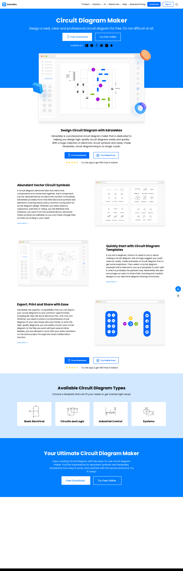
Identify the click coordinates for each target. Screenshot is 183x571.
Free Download (77, 155)
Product (56, 4)
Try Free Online (108, 36)
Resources (98, 4)
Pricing (138, 4)
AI (84, 4)
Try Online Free (105, 155)
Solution (72, 4)
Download (153, 4)
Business (126, 4)
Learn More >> (24, 223)
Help (114, 4)
